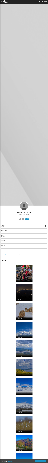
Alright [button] (40, 460)
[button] (24, 261)
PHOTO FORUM (5, 1)
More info (10, 461)
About (26, 254)
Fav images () (19, 254)
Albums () (11, 254)
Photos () (3, 254)
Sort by (2, 258)
